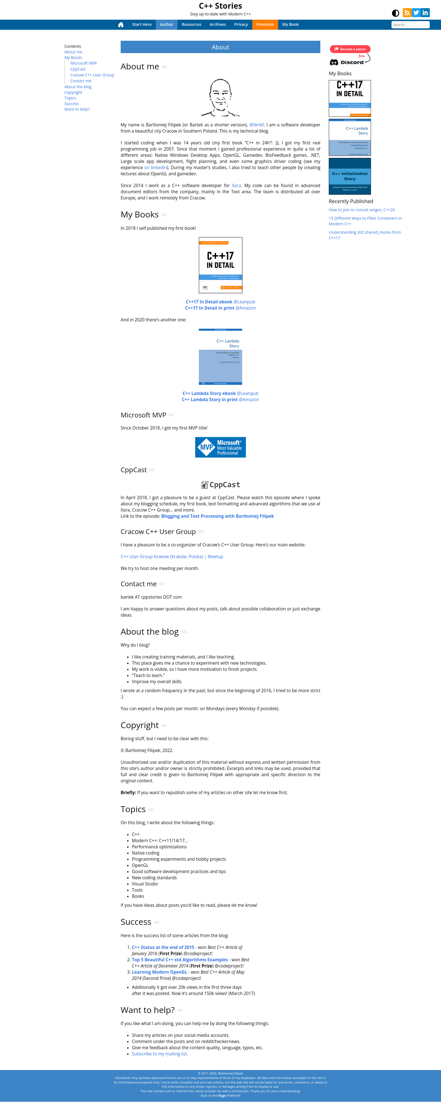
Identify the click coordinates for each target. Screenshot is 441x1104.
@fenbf (256, 125)
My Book (290, 24)
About (220, 47)
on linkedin (155, 168)
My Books (73, 57)
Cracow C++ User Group (92, 75)
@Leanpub (220, 302)
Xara (236, 186)
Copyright (73, 92)
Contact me (80, 80)
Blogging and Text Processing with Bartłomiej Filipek (217, 517)
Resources (191, 24)
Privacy (241, 24)
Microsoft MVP (83, 63)
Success (71, 103)
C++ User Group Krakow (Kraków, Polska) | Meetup (172, 557)
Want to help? (77, 109)
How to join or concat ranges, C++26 (362, 209)
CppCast (78, 69)
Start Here (142, 24)
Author (166, 24)
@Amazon (220, 309)
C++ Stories (220, 5)
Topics (70, 98)
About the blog (77, 86)
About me (73, 51)
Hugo (222, 1098)
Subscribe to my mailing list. (160, 1056)
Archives (218, 24)
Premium (265, 24)
